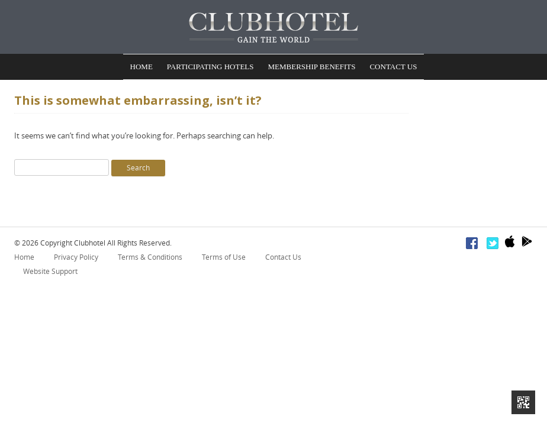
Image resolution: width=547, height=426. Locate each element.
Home (141, 67)
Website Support (50, 273)
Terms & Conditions (150, 259)
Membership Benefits (312, 67)
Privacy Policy (76, 259)
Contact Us (393, 67)
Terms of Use (224, 259)
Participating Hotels (210, 67)
